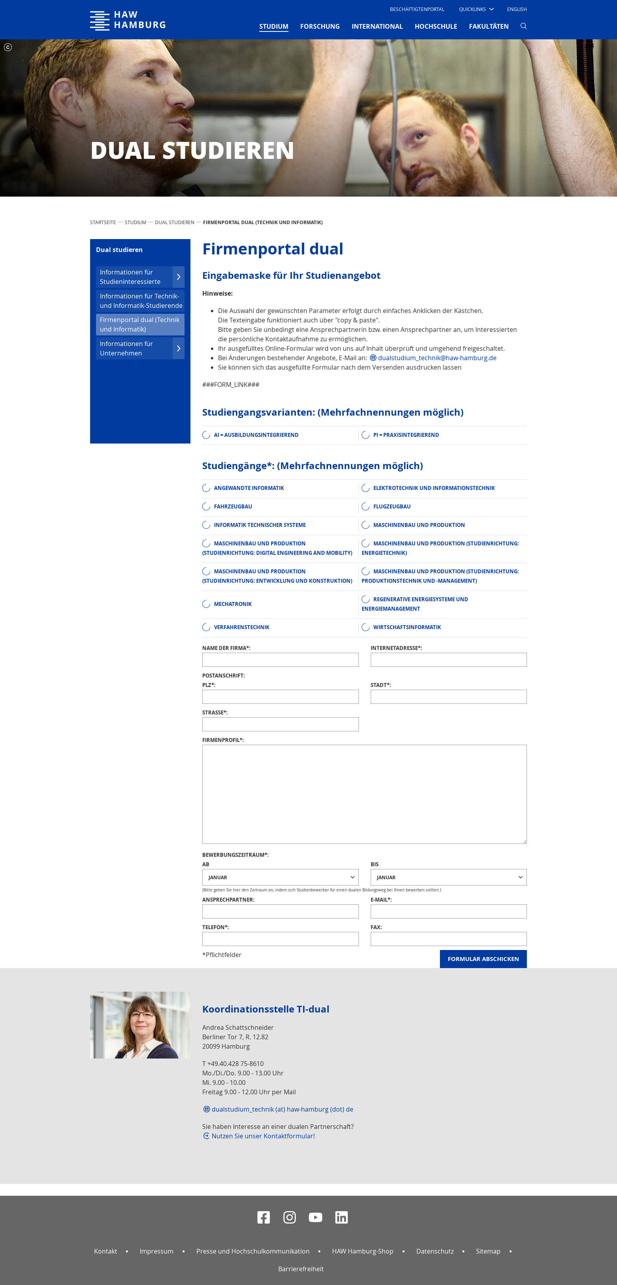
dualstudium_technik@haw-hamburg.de (437, 357)
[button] (476, 9)
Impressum (157, 1251)
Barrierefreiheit (301, 1269)
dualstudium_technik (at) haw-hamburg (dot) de (282, 1109)
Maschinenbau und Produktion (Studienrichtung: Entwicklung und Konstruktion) (277, 576)
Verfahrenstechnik (242, 627)
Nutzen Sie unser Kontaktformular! (263, 1136)
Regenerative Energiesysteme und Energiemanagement (415, 604)
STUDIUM (135, 222)
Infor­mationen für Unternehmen (142, 348)
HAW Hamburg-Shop (362, 1251)
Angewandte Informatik (249, 488)
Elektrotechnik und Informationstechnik (434, 488)
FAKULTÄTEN (489, 26)
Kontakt (105, 1251)
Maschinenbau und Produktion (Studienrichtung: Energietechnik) (440, 548)
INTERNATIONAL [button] (377, 26)
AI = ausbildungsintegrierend (256, 434)
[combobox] (280, 877)
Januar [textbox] (218, 877)
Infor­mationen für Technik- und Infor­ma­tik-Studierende (141, 301)
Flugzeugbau (392, 506)
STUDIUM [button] (273, 26)
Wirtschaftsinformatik (407, 627)
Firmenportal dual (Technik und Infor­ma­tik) (139, 324)
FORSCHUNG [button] (320, 26)
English (517, 9)
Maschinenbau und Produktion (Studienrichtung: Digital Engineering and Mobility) (277, 548)
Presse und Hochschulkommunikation (253, 1251)
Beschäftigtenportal (417, 9)
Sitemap (488, 1251)
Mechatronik (233, 604)
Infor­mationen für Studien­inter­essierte (142, 277)
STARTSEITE (103, 222)
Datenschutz (435, 1251)
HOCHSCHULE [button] (436, 26)
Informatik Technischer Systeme (260, 524)
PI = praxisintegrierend (406, 434)
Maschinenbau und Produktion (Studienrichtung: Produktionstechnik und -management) (440, 576)
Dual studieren (174, 222)
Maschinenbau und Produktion (419, 524)
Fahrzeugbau (233, 506)
